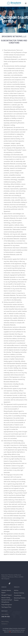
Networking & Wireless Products (19, 599)
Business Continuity (19, 593)
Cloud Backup (17, 595)
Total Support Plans (6, 607)
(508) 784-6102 (5, 616)
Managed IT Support (6, 595)
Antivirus (16, 590)
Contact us (4, 623)
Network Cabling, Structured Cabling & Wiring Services (6, 600)
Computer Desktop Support (6, 591)
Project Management (6, 604)
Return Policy (5, 621)
